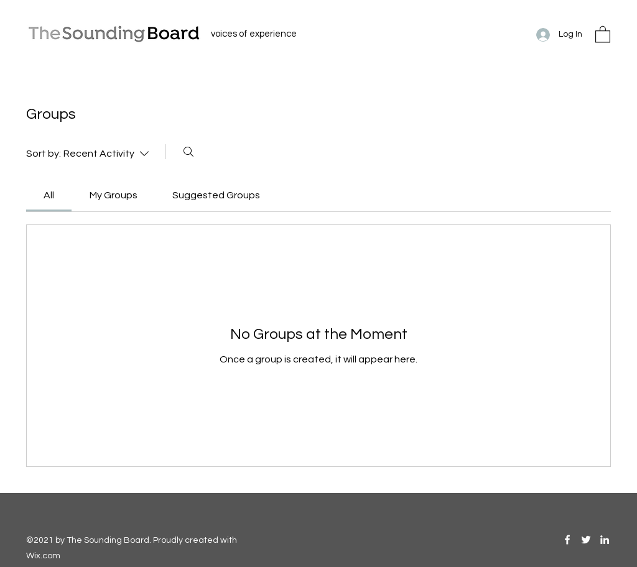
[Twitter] (586, 539)
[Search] (188, 151)
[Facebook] (567, 539)
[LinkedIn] (604, 539)
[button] (602, 34)
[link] (49, 195)
